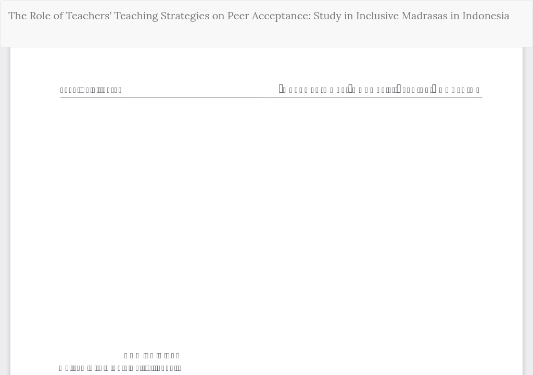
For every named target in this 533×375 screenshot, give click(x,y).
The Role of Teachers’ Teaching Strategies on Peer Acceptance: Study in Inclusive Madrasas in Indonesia (259, 15)
